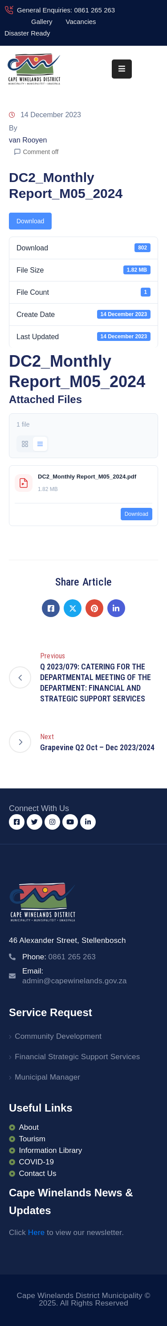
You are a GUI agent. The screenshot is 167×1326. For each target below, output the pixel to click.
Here (36, 1232)
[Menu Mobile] (122, 69)
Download (30, 221)
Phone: (59, 957)
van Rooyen (28, 140)
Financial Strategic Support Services (77, 1057)
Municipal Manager (47, 1077)
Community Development (58, 1036)
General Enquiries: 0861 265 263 (66, 10)
